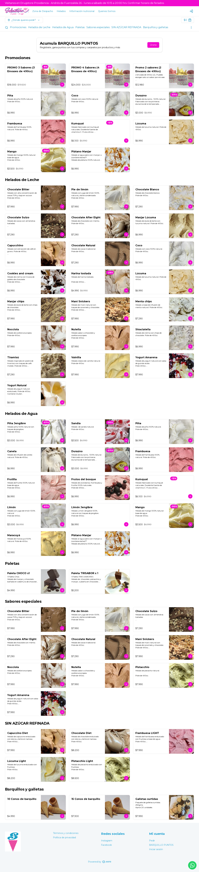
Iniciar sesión (156, 849)
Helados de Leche (39, 27)
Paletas (80, 27)
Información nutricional (81, 11)
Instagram (106, 840)
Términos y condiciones (65, 833)
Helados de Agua (63, 27)
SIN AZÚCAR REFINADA (126, 27)
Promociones (18, 27)
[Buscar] (6, 27)
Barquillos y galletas (155, 27)
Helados (61, 11)
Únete (153, 45)
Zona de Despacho (42, 11)
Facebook (106, 845)
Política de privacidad (64, 837)
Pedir (152, 840)
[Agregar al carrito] (62, 84)
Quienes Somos (106, 11)
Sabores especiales (98, 27)
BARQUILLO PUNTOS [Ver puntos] (161, 845)
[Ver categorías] (191, 27)
